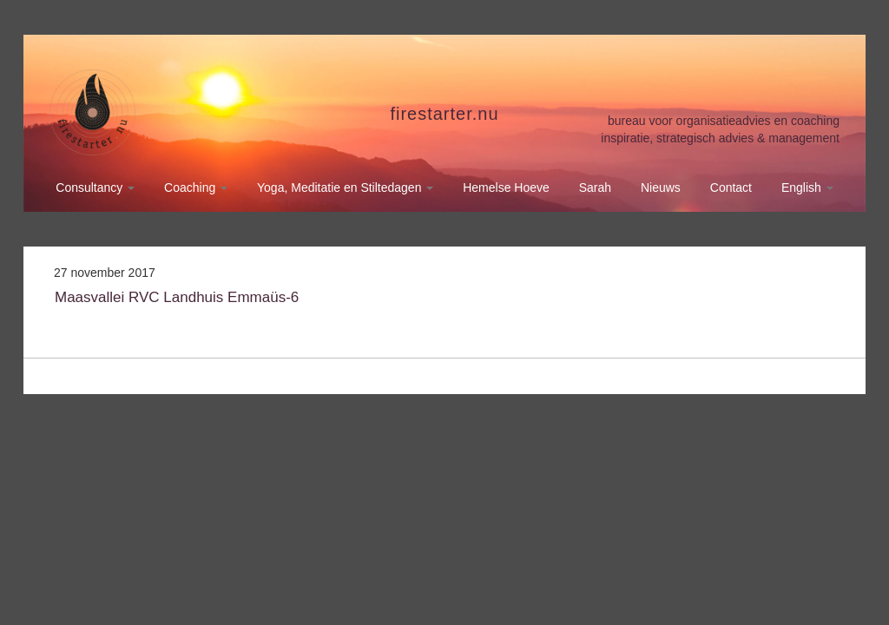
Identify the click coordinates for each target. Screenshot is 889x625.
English (807, 187)
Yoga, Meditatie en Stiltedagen (345, 187)
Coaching (195, 187)
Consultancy (95, 187)
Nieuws (661, 187)
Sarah (595, 187)
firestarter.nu (444, 113)
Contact (731, 187)
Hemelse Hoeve (506, 187)
